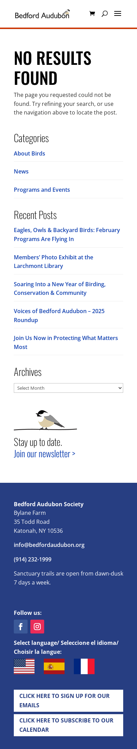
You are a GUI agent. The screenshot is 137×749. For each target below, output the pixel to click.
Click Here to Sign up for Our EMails (64, 700)
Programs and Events (42, 189)
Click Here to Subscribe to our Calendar (66, 725)
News (21, 171)
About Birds (29, 153)
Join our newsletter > (44, 453)
